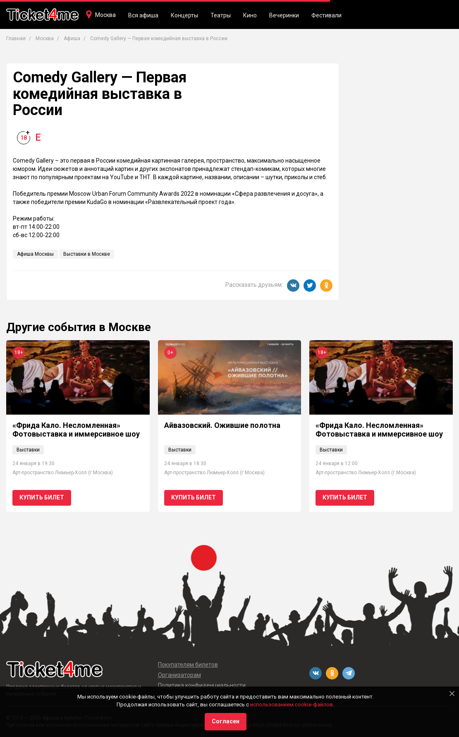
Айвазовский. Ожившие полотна (222, 425)
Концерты (184, 15)
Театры (220, 15)
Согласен (225, 721)
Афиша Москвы (35, 254)
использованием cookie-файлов (291, 704)
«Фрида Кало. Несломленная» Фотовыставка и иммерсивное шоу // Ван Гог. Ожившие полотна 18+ (76, 434)
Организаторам (179, 675)
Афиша (72, 38)
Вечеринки (284, 15)
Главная (16, 38)
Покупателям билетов (188, 664)
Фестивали (326, 15)
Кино (250, 15)
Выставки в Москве (86, 254)
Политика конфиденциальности (202, 685)
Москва (105, 15)
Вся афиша (143, 15)
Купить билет (41, 497)
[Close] (451, 693)
